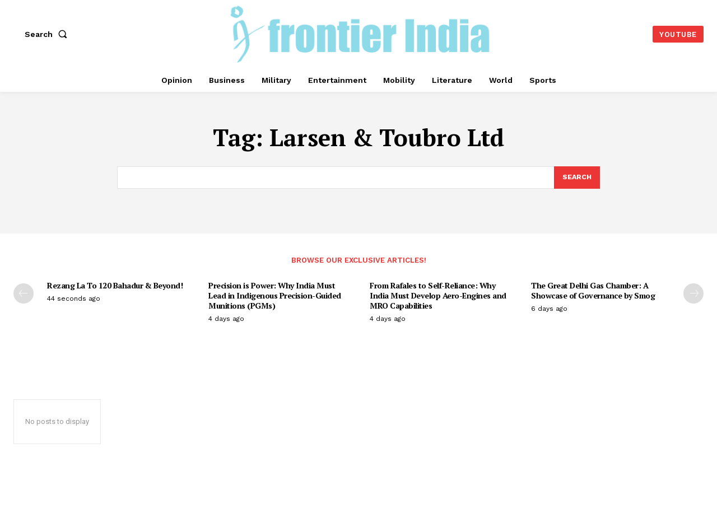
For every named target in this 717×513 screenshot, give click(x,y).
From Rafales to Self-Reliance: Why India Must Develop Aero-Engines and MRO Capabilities (438, 296)
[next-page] (693, 295)
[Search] (576, 178)
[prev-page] (23, 295)
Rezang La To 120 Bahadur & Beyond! (115, 286)
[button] (48, 34)
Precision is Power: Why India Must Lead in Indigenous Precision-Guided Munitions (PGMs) (274, 296)
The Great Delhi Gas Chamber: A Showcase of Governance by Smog (593, 291)
